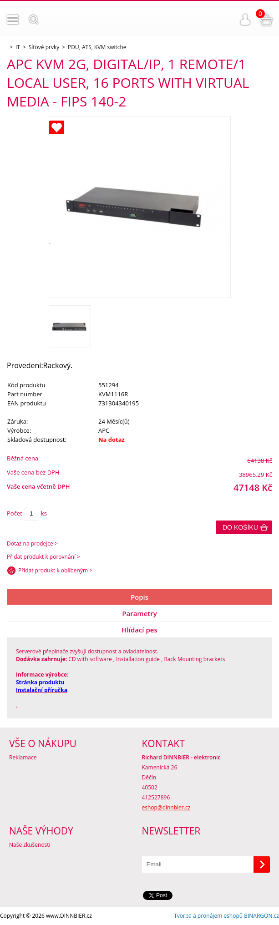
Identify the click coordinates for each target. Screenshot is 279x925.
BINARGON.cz (261, 916)
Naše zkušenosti (30, 845)
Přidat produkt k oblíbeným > (55, 570)
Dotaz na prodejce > (32, 543)
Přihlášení (245, 19)
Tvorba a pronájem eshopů (208, 916)
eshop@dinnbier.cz (166, 807)
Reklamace (22, 757)
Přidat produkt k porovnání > (43, 557)
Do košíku (240, 527)
